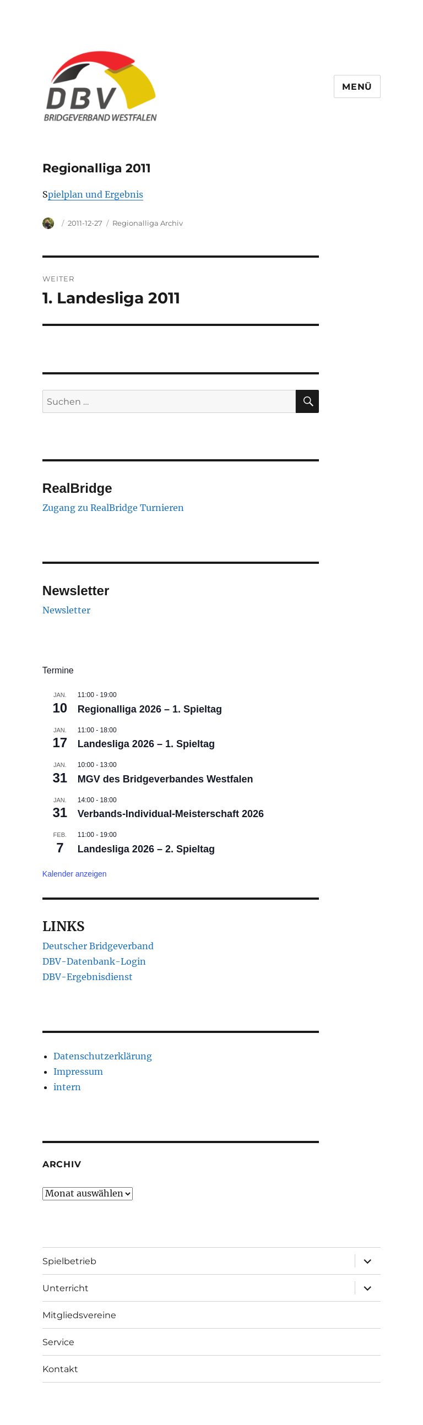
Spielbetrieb (69, 1261)
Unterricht (65, 1288)
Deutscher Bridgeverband (98, 945)
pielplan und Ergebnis (95, 194)
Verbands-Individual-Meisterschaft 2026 (171, 813)
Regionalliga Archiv (147, 223)
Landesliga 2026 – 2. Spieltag (146, 849)
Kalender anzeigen (74, 873)
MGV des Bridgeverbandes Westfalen (165, 779)
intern (67, 1086)
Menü (357, 86)
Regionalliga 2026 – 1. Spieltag (150, 709)
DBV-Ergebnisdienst (87, 976)
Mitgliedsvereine (79, 1315)
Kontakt (60, 1369)
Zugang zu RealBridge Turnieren (113, 507)
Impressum (78, 1071)
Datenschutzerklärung (102, 1056)
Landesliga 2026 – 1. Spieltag (146, 743)
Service (58, 1342)
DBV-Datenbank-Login (94, 961)
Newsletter (66, 610)
